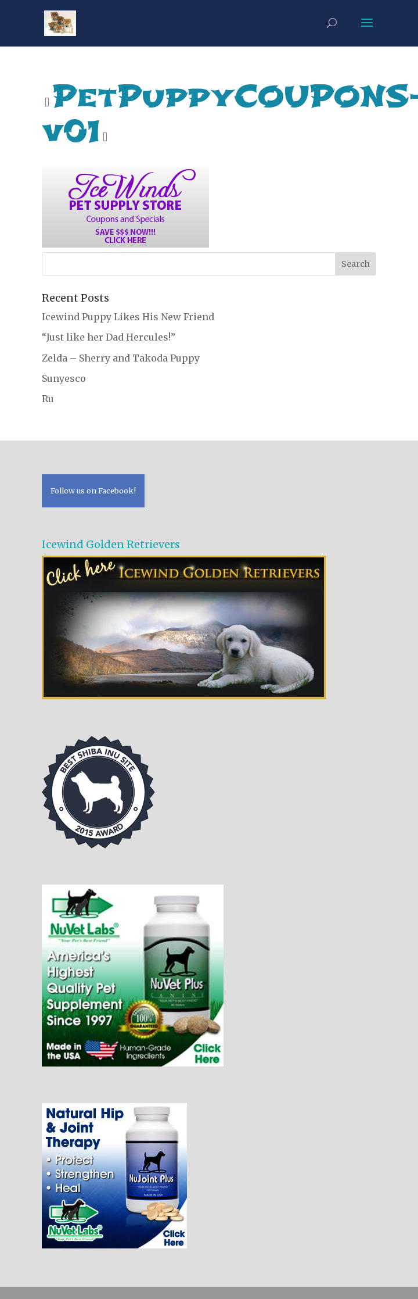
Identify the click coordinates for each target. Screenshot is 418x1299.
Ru (48, 399)
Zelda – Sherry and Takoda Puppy (121, 358)
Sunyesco (64, 378)
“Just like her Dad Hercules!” (108, 337)
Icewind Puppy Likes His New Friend (128, 317)
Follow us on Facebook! (93, 490)
